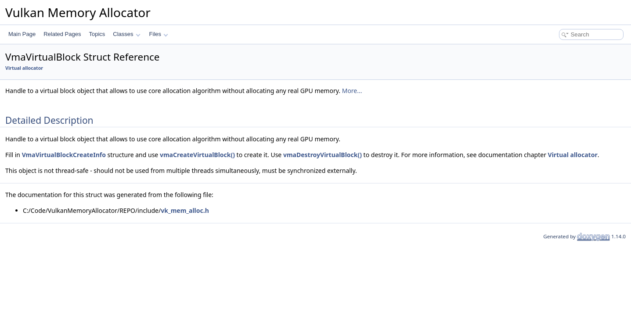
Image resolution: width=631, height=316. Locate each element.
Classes (126, 34)
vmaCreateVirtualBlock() (197, 155)
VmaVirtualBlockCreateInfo (64, 155)
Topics (97, 34)
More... (352, 90)
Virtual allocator (24, 68)
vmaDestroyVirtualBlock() (322, 155)
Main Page (22, 34)
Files (158, 34)
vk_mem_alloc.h (185, 210)
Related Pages (62, 34)
